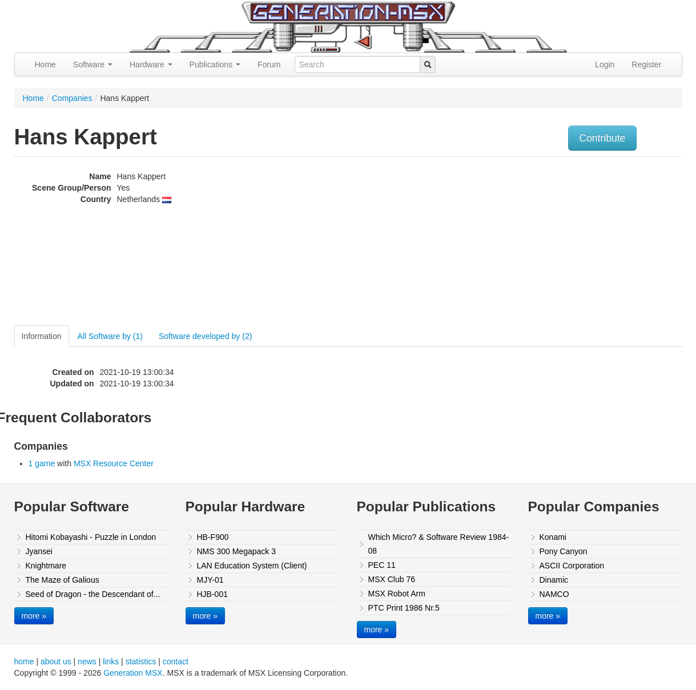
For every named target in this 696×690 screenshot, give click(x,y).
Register (646, 64)
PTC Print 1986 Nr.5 (404, 607)
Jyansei (39, 551)
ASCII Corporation (572, 565)
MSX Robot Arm (396, 593)
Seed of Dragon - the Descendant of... (93, 594)
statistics (141, 661)
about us (56, 661)
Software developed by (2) (205, 336)
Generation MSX (133, 672)
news (87, 661)
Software (92, 64)
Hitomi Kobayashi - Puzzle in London (91, 537)
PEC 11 (382, 565)
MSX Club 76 (391, 579)
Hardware (151, 64)
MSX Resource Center (114, 463)
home (24, 661)
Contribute (603, 138)
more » (34, 615)
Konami (553, 537)
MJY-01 (210, 579)
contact (175, 661)
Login (604, 64)
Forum (269, 64)
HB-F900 (213, 537)
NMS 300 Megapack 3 (236, 551)
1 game (42, 463)
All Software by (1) (110, 336)
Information (42, 336)
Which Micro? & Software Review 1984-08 (438, 543)
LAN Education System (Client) (252, 565)
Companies (72, 98)
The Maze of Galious (62, 579)
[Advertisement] (567, 242)
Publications (215, 64)
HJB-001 (212, 594)
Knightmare (46, 565)
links (111, 661)
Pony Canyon (564, 551)
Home (45, 64)
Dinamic (554, 579)
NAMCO (554, 594)
